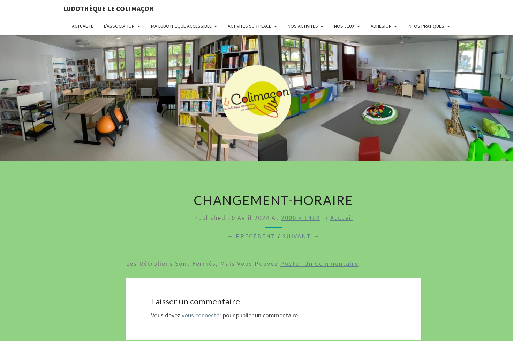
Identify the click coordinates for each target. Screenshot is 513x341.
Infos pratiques (426, 26)
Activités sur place (249, 26)
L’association (119, 26)
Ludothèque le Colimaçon (108, 8)
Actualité (82, 26)
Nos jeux (344, 26)
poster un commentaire (319, 264)
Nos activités (303, 26)
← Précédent (251, 236)
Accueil (341, 218)
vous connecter (201, 315)
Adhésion (381, 26)
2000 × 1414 (300, 218)
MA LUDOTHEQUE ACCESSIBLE (181, 26)
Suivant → (301, 236)
